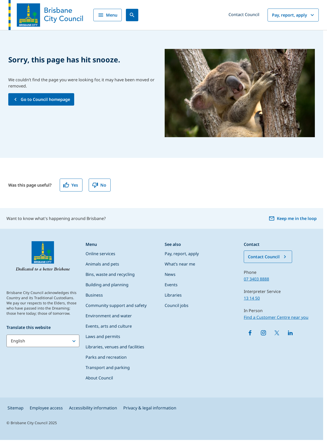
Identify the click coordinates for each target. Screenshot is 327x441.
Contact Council (244, 14)
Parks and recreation (106, 357)
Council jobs (176, 305)
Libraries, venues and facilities (115, 347)
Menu (107, 15)
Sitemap (15, 408)
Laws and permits (103, 336)
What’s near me (180, 264)
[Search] (132, 15)
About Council (99, 378)
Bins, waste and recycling (110, 274)
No (99, 185)
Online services (100, 253)
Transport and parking (108, 367)
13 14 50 (252, 298)
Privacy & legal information (149, 408)
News (170, 274)
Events (171, 285)
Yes (70, 185)
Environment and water (109, 316)
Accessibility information (93, 408)
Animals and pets (102, 264)
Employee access (46, 408)
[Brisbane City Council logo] (46, 15)
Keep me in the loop (293, 218)
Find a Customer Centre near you (276, 317)
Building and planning (107, 285)
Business (94, 295)
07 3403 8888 (256, 279)
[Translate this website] (42, 341)
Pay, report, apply (293, 15)
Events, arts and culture (109, 326)
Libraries (173, 295)
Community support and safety (116, 305)
